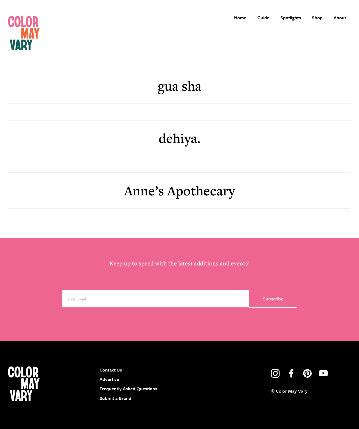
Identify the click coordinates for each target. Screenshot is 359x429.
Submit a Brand (115, 398)
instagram (275, 373)
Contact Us (111, 369)
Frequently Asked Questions (128, 388)
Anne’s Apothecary (179, 190)
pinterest (307, 373)
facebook (291, 373)
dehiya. (179, 138)
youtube (323, 373)
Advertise (109, 379)
